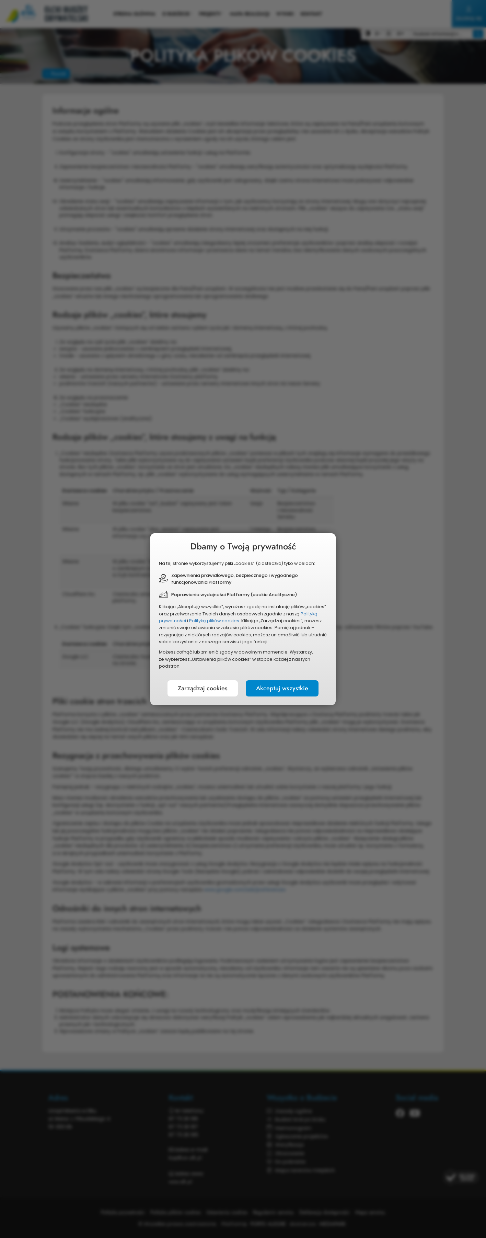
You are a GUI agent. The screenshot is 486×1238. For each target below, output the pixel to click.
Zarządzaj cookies (203, 688)
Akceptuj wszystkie (282, 688)
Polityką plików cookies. (214, 621)
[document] (243, 619)
